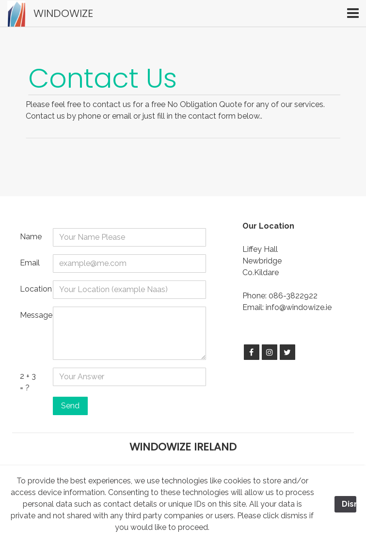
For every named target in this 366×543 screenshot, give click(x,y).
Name (31, 236)
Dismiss (349, 504)
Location (33, 289)
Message (33, 315)
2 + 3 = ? (28, 382)
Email (30, 262)
